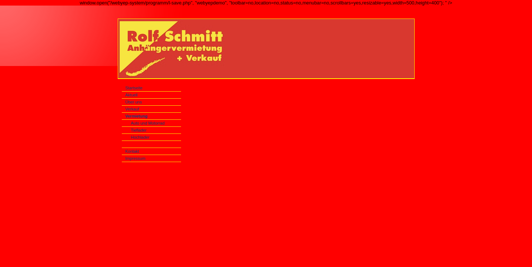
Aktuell (132, 95)
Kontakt (132, 151)
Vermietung (137, 116)
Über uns (134, 102)
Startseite (134, 88)
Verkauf (132, 109)
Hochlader (140, 137)
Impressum (135, 158)
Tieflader (139, 130)
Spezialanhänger (147, 144)
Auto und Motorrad (148, 123)
